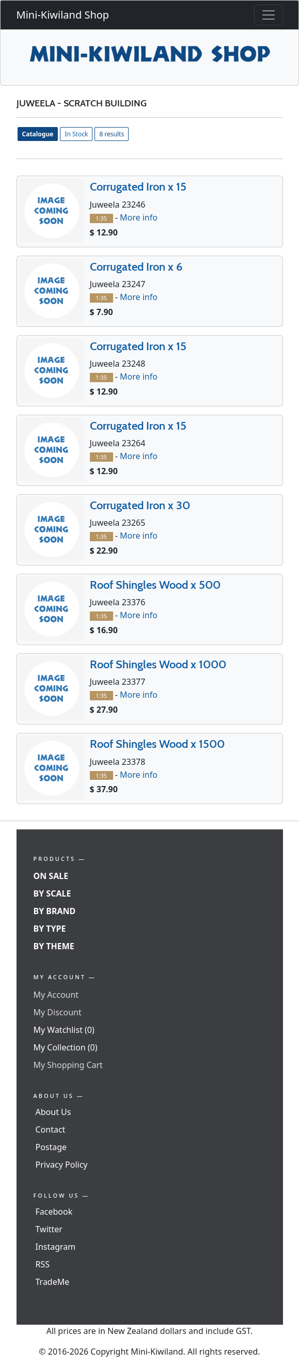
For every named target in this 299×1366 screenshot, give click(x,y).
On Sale (51, 876)
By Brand (55, 911)
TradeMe (53, 1282)
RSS (43, 1264)
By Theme (54, 946)
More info (139, 217)
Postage (51, 1147)
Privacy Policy (62, 1164)
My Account (56, 994)
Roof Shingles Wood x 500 (155, 585)
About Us (53, 1112)
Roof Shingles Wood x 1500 (157, 744)
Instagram (56, 1246)
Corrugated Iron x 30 (140, 505)
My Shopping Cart (68, 1065)
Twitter (49, 1229)
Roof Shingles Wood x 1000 (158, 664)
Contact (51, 1129)
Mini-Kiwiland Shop (63, 15)
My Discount (58, 1012)
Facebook (54, 1211)
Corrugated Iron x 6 (136, 267)
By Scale (52, 893)
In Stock (76, 134)
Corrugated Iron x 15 (138, 187)
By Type (50, 928)
